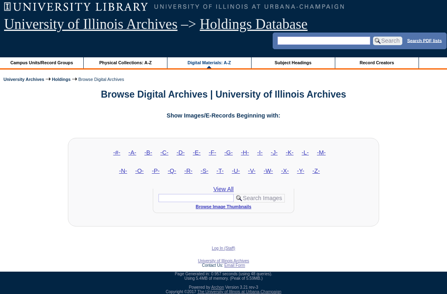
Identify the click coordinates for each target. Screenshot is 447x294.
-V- (251, 171)
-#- (117, 152)
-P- (156, 171)
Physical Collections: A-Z (125, 62)
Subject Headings (293, 62)
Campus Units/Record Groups (42, 62)
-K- (289, 152)
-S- (204, 171)
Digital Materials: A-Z (209, 62)
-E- (196, 152)
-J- (274, 152)
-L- (305, 152)
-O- (139, 171)
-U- (236, 171)
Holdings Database (254, 24)
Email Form (234, 265)
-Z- (316, 171)
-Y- (300, 171)
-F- (212, 152)
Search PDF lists (424, 40)
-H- (245, 152)
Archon (217, 287)
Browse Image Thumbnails (224, 206)
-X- (285, 171)
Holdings (61, 79)
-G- (228, 152)
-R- (188, 171)
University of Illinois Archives (91, 24)
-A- (132, 152)
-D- (180, 152)
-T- (220, 171)
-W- (268, 171)
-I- (260, 152)
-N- (123, 171)
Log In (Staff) (223, 248)
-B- (148, 152)
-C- (164, 152)
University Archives (23, 79)
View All (223, 189)
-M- (321, 152)
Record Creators (377, 62)
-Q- (172, 171)
